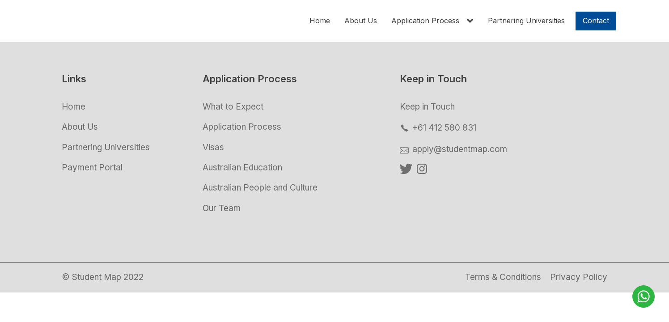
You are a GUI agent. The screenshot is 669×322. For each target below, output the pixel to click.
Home (319, 20)
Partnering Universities (526, 20)
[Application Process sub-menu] (471, 21)
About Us (360, 20)
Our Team (222, 208)
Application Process (425, 20)
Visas (213, 147)
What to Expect (233, 107)
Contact (596, 20)
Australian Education (242, 167)
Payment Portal (92, 167)
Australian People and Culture (260, 187)
